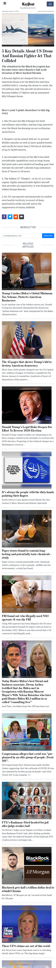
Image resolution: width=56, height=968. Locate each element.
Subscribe (48, 235)
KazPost (28, 3)
